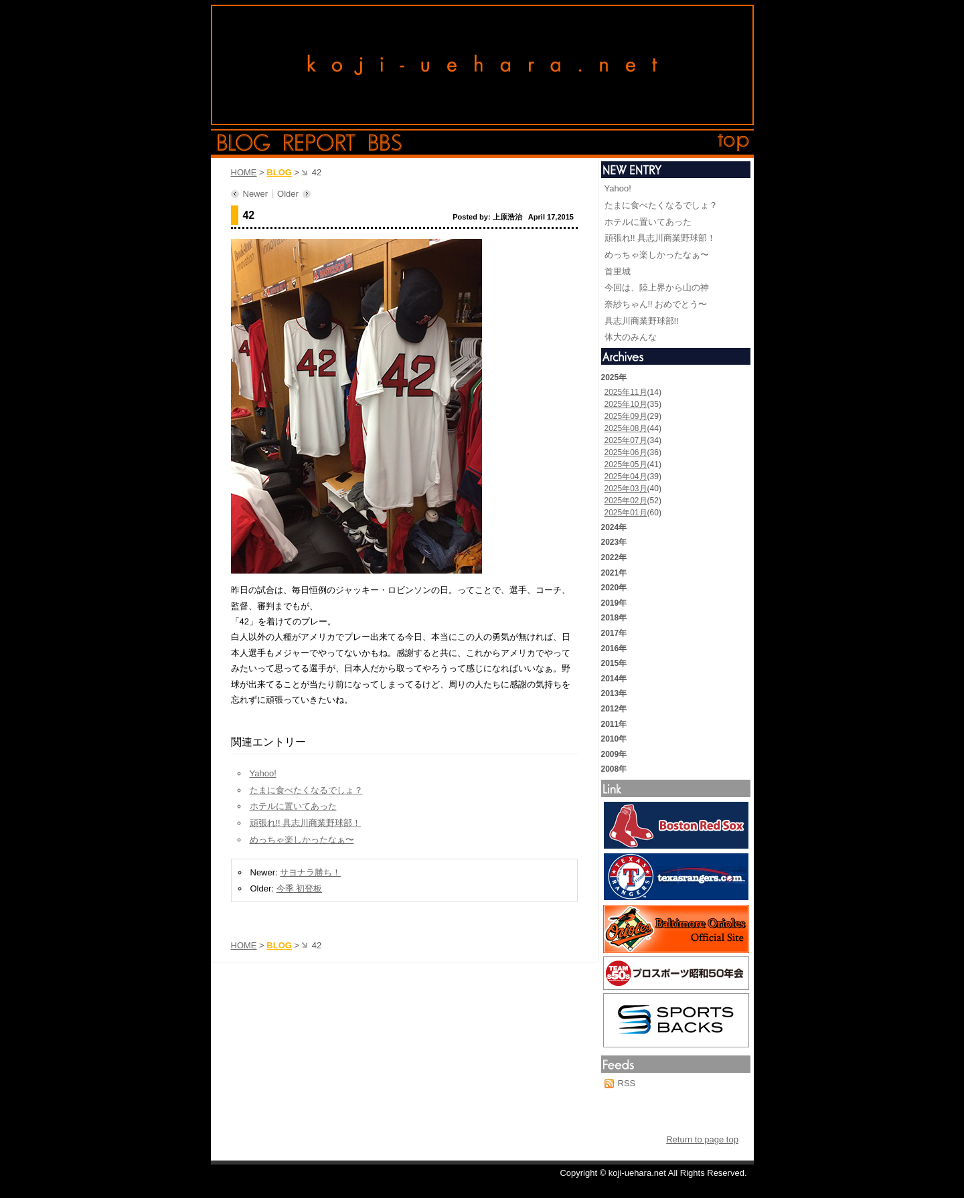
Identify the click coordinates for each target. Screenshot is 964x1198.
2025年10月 (626, 404)
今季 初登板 (299, 888)
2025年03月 (626, 488)
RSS (627, 1083)
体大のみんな (631, 337)
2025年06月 (626, 452)
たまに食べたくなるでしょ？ (306, 790)
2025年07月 (626, 440)
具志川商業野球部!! (642, 321)
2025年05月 (626, 464)
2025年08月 (626, 428)
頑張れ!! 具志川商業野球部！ (306, 823)
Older (288, 193)
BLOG (279, 172)
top (734, 142)
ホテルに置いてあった (293, 806)
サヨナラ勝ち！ (310, 872)
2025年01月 (626, 512)
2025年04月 (626, 476)
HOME (244, 172)
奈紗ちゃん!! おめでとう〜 (656, 304)
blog (244, 142)
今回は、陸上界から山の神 (657, 287)
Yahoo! (263, 773)
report (319, 142)
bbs (385, 142)
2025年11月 (626, 392)
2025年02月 (626, 500)
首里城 (618, 271)
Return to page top (702, 1139)
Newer (255, 193)
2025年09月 (626, 416)
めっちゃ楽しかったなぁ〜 (302, 840)
